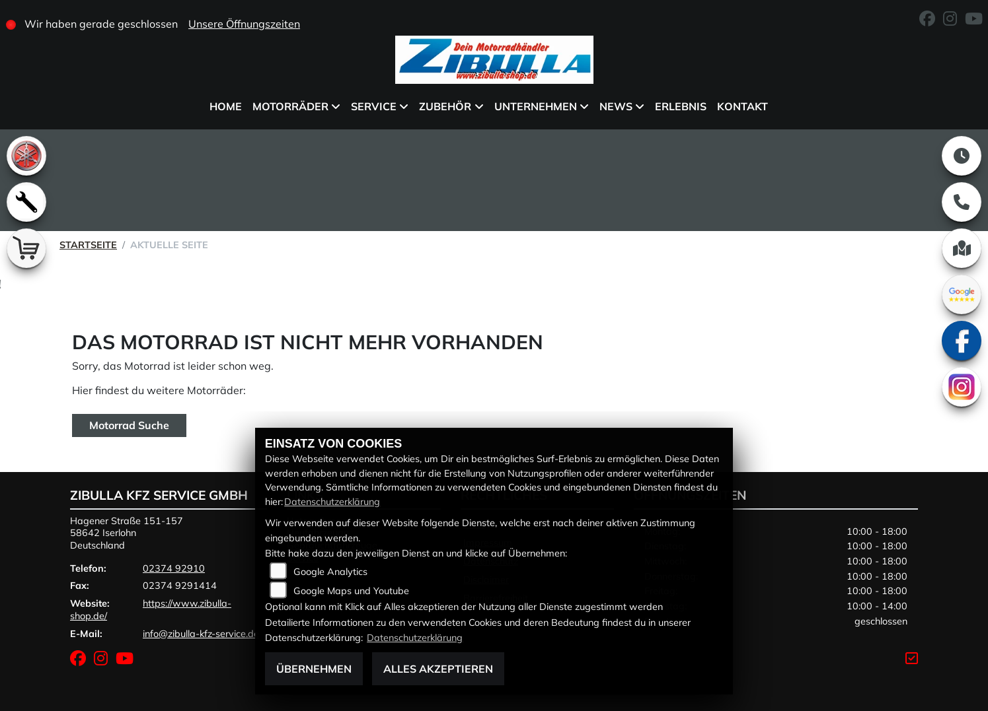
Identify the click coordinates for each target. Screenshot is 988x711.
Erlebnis (680, 106)
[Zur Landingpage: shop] (26, 248)
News (615, 106)
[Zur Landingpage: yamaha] (26, 156)
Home (225, 106)
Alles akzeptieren (438, 668)
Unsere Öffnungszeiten (244, 23)
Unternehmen (535, 106)
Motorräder (290, 106)
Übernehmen (314, 668)
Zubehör (445, 106)
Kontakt (742, 106)
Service (374, 106)
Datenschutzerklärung (332, 502)
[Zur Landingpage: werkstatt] (26, 202)
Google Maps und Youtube (351, 591)
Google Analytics (330, 572)
